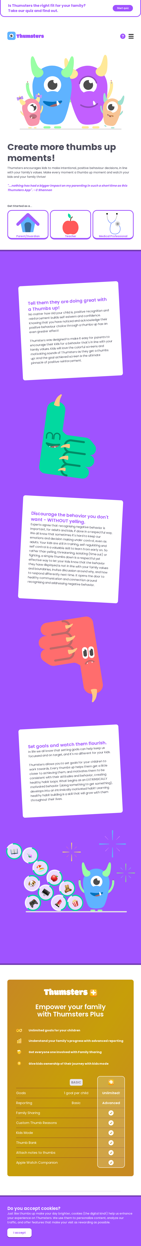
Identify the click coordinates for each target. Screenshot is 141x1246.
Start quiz (123, 8)
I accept (19, 1233)
